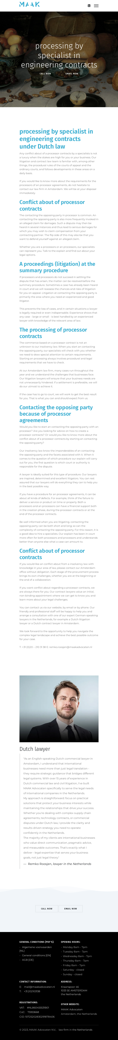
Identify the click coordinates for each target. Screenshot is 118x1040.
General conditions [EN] (36, 955)
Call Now (45, 73)
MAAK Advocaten (72, 1009)
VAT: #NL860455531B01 (34, 1007)
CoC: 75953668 (29, 1012)
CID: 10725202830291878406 (37, 1016)
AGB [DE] (27, 959)
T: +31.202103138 (29, 991)
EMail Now (72, 73)
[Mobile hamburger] (96, 5)
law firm (64, 1029)
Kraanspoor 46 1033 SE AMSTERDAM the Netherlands (74, 990)
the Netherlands (82, 1029)
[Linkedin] (89, 5)
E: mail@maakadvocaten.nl (37, 986)
